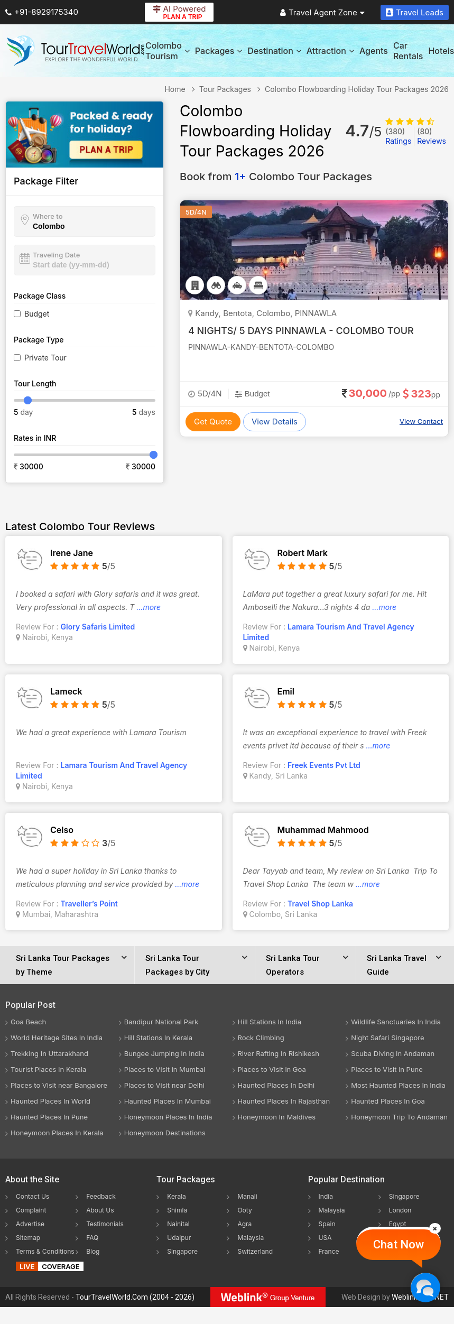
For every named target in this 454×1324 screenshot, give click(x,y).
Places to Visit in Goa (272, 1069)
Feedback (101, 1196)
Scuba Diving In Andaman (392, 1053)
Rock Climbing (261, 1037)
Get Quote (213, 421)
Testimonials (105, 1224)
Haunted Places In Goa (388, 1101)
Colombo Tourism (167, 50)
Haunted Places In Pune (49, 1117)
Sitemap (28, 1238)
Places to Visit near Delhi (164, 1085)
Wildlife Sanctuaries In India (396, 1021)
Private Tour (45, 357)
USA (325, 1238)
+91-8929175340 (41, 12)
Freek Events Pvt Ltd (324, 765)
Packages (218, 50)
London (400, 1210)
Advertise (30, 1224)
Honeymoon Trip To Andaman (399, 1117)
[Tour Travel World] (75, 50)
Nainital (178, 1224)
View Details (275, 421)
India (326, 1196)
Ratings (398, 136)
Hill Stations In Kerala (158, 1037)
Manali (247, 1196)
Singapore (182, 1251)
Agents (373, 50)
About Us (100, 1210)
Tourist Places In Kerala (48, 1069)
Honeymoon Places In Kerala (57, 1132)
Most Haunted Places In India (398, 1085)
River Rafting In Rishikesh (278, 1053)
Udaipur (179, 1238)
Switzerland (255, 1251)
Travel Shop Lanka (320, 903)
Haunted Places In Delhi (276, 1085)
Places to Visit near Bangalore (59, 1085)
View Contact (421, 421)
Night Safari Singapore (387, 1037)
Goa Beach (28, 1021)
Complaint (31, 1210)
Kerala (176, 1196)
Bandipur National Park (161, 1021)
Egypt (397, 1224)
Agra (244, 1224)
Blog (92, 1251)
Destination (274, 50)
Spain (327, 1224)
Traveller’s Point (89, 903)
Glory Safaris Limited (98, 626)
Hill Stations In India (270, 1021)
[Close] (435, 1228)
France (329, 1251)
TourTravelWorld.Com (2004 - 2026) (135, 1297)
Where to (48, 216)
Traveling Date (56, 255)
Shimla (177, 1210)
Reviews (431, 136)
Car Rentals (408, 50)
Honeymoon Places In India (168, 1117)
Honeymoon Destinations (165, 1132)
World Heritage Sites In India (57, 1037)
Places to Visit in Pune (387, 1069)
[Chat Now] (425, 1287)
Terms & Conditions (45, 1251)
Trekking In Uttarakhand (49, 1053)
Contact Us (32, 1196)
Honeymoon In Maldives (277, 1117)
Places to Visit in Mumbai (165, 1069)
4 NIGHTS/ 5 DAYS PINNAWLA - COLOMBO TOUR (301, 330)
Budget (36, 313)
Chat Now (398, 1244)
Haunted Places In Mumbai (167, 1101)
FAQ (92, 1238)
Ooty (244, 1210)
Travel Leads (414, 12)
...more (148, 607)
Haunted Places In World (50, 1101)
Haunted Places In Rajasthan (284, 1101)
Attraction (330, 50)
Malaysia (250, 1238)
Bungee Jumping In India (164, 1053)
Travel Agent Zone (322, 12)
